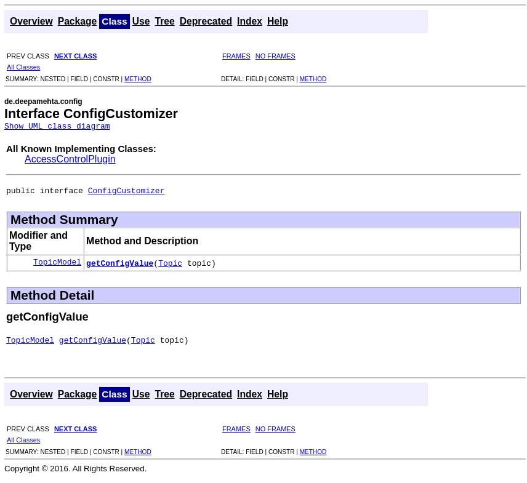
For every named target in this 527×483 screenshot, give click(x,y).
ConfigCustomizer (126, 193)
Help (277, 21)
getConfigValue (119, 266)
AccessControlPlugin (70, 161)
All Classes (23, 67)
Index (249, 21)
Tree (164, 21)
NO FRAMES (275, 56)
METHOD (137, 79)
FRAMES (236, 56)
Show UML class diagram (57, 127)
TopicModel (57, 266)
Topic (170, 266)
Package (77, 21)
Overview (31, 21)
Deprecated (206, 21)
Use (141, 21)
